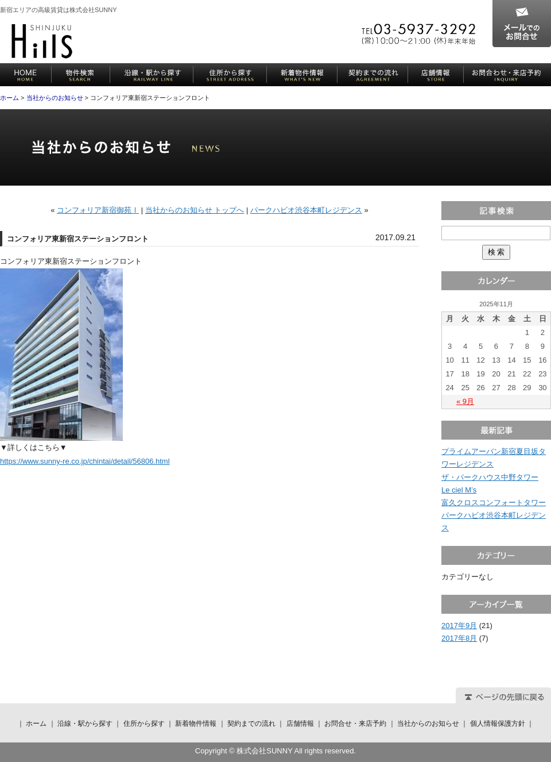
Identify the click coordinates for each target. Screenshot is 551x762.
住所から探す (230, 74)
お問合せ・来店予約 (507, 74)
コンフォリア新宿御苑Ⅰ (98, 210)
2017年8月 (459, 638)
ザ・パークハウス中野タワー (489, 477)
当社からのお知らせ (54, 97)
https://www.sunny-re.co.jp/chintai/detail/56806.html (85, 461)
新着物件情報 (302, 74)
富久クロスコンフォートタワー (493, 502)
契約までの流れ (372, 74)
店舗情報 (436, 74)
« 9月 (465, 401)
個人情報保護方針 (497, 723)
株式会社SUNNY (41, 41)
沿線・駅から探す (151, 74)
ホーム (26, 74)
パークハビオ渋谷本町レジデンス (306, 210)
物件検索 (81, 74)
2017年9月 (459, 625)
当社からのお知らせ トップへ (195, 210)
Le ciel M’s (458, 490)
